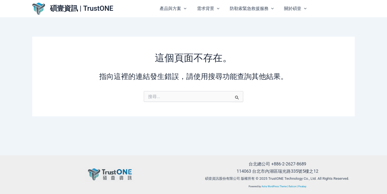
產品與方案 (179, 8)
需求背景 (212, 8)
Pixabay (302, 186)
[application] (190, 8)
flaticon (292, 186)
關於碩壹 (296, 8)
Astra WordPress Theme (274, 186)
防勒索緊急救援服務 (254, 8)
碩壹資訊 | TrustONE (81, 8)
